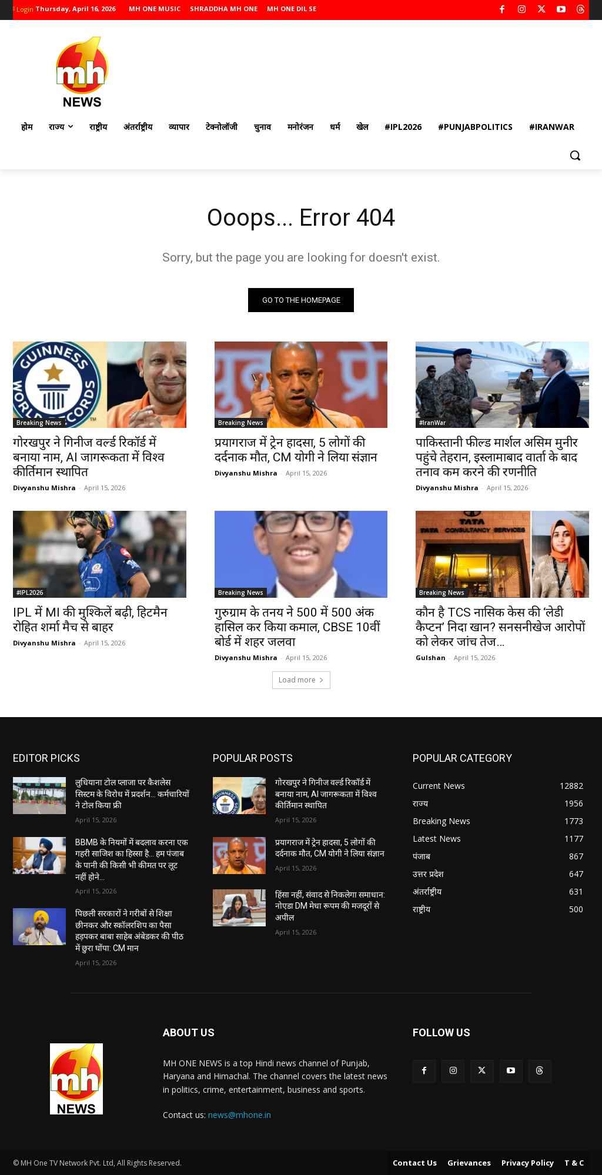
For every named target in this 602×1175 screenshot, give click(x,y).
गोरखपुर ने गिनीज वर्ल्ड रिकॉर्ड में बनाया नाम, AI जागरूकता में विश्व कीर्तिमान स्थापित (89, 458)
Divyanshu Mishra (44, 488)
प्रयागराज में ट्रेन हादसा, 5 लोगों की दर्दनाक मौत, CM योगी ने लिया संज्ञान (296, 450)
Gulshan (431, 657)
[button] (575, 155)
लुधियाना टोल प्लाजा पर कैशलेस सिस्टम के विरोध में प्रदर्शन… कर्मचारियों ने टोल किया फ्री (132, 794)
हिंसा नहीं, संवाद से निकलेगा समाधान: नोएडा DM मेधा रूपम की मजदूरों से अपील (330, 906)
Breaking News (39, 423)
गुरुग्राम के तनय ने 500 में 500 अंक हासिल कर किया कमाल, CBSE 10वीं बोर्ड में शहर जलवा (297, 627)
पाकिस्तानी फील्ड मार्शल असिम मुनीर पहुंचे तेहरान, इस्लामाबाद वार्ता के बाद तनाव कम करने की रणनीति (497, 458)
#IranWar (432, 423)
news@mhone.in (239, 1114)
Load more (301, 680)
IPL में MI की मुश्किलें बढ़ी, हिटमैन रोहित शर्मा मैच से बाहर (90, 619)
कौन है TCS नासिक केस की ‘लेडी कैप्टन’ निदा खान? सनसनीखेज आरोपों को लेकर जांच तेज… (500, 627)
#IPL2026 (29, 592)
